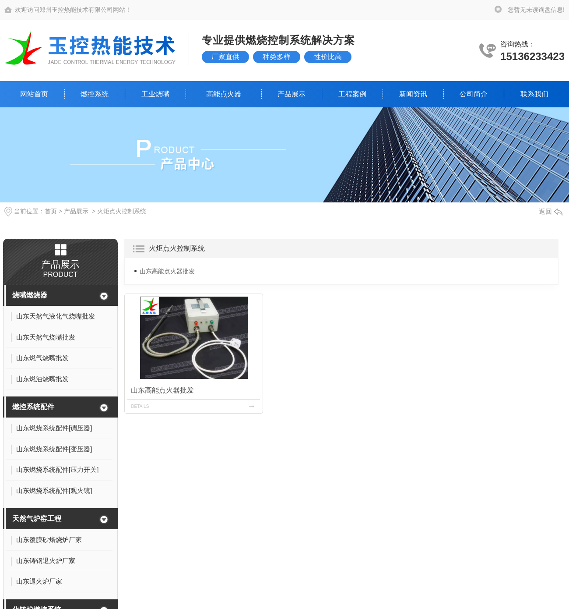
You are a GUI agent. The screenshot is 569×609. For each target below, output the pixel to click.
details (140, 406)
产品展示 (291, 94)
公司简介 (474, 94)
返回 (550, 211)
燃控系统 (95, 94)
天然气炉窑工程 (36, 518)
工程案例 (352, 94)
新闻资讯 (413, 94)
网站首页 (34, 94)
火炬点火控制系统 (121, 211)
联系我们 (534, 94)
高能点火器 (223, 94)
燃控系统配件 (33, 407)
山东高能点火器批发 (167, 271)
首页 (51, 211)
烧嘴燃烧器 (29, 295)
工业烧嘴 (155, 94)
